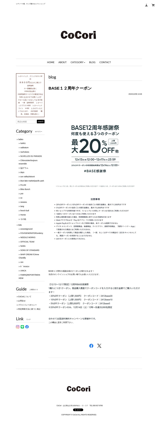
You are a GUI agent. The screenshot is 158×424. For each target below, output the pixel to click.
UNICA (23, 271)
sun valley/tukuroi (27, 176)
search (40, 121)
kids (20, 225)
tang (22, 206)
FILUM (23, 185)
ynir (21, 194)
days (22, 172)
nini (21, 262)
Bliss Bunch (25, 189)
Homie (23, 215)
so (21, 198)
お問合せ (22, 301)
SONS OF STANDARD (29, 250)
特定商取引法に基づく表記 (29, 309)
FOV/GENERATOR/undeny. (31, 233)
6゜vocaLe (24, 266)
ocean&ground (26, 229)
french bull (24, 210)
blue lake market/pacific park (32, 181)
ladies (20, 139)
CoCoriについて (24, 297)
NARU (23, 143)
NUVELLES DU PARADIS (31, 156)
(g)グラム (24, 168)
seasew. (23, 202)
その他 (23, 219)
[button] (78, 62)
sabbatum (24, 147)
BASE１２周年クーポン (70, 88)
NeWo (23, 246)
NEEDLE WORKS (27, 237)
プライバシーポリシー (27, 305)
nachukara (24, 152)
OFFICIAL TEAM (27, 242)
